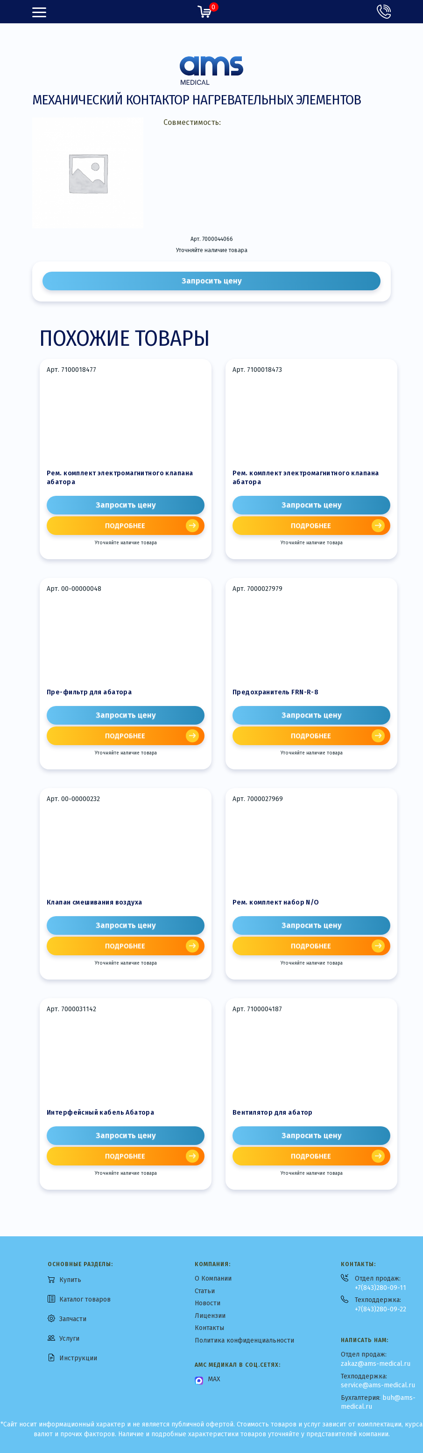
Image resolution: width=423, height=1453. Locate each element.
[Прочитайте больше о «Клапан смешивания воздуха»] (125, 946)
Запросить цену (212, 281)
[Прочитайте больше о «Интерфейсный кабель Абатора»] (125, 1156)
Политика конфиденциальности (244, 1340)
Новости (207, 1303)
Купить (70, 1280)
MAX (214, 1379)
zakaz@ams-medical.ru (375, 1364)
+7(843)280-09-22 (380, 1309)
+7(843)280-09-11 (380, 1288)
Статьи (205, 1291)
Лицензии (210, 1316)
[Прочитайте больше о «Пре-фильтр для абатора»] (125, 735)
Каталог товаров (85, 1299)
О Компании (213, 1278)
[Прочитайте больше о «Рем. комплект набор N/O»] (311, 946)
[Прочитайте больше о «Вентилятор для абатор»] (311, 1156)
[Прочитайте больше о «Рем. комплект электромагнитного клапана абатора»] (125, 525)
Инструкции (78, 1358)
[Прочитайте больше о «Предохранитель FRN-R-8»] (311, 735)
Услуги (69, 1339)
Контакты (209, 1328)
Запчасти (72, 1319)
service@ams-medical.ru (378, 1385)
